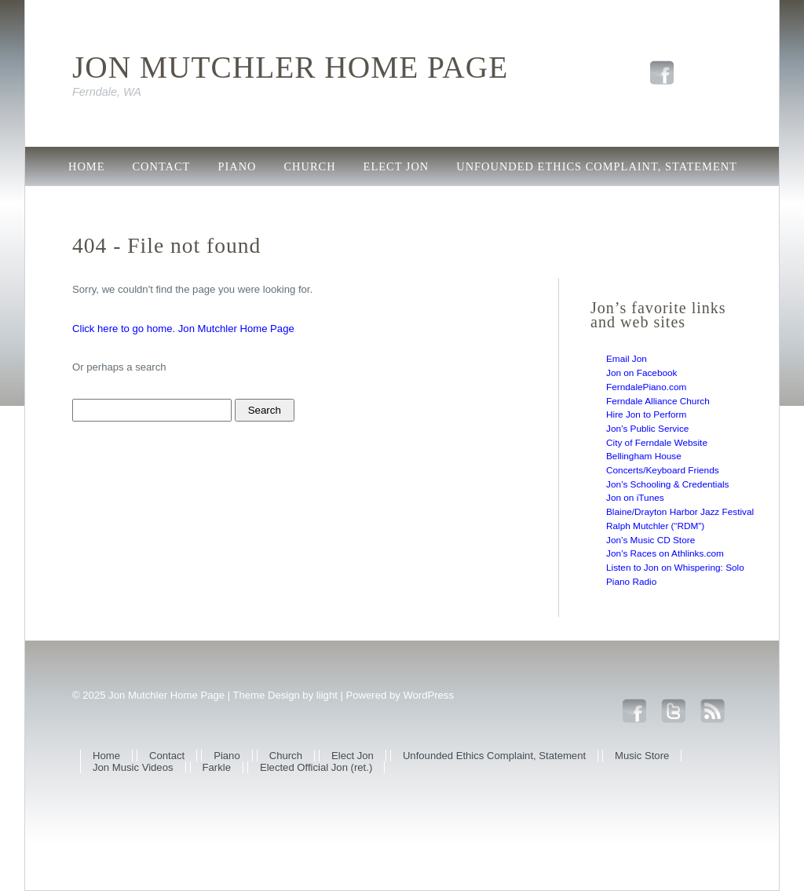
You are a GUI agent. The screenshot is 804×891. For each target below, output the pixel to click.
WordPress (428, 695)
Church (310, 166)
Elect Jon (396, 166)
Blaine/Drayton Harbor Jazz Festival (680, 511)
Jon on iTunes (635, 497)
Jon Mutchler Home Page (290, 67)
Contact (161, 166)
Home (86, 166)
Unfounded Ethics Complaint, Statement (596, 166)
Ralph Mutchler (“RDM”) (655, 525)
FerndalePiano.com (646, 387)
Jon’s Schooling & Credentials (667, 484)
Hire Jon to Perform (646, 414)
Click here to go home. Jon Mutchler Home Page (183, 328)
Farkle (347, 201)
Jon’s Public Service (647, 428)
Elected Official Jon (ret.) (489, 201)
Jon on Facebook (642, 372)
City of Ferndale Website (656, 442)
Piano (236, 166)
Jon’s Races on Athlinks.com (665, 553)
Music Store (110, 201)
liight (327, 695)
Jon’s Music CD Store (650, 540)
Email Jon (626, 358)
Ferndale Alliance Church (658, 401)
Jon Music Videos (237, 201)
